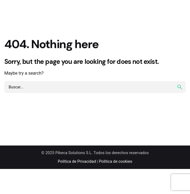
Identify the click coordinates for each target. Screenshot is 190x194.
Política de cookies (115, 161)
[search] (180, 87)
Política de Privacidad (77, 161)
